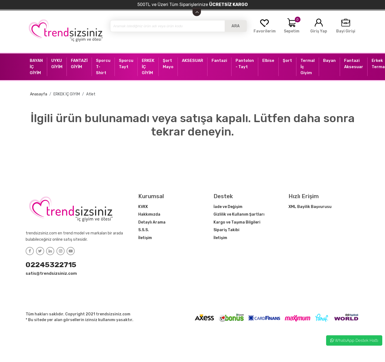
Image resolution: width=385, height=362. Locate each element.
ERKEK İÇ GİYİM (66, 94)
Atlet (90, 94)
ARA (235, 26)
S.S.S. (143, 230)
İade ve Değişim (227, 206)
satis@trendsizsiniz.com (51, 273)
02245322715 (51, 264)
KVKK (143, 206)
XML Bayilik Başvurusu (310, 206)
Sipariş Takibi (226, 230)
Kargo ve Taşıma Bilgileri (236, 222)
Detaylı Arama (152, 222)
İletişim (145, 238)
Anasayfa (38, 94)
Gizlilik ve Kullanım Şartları (238, 214)
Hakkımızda (149, 214)
